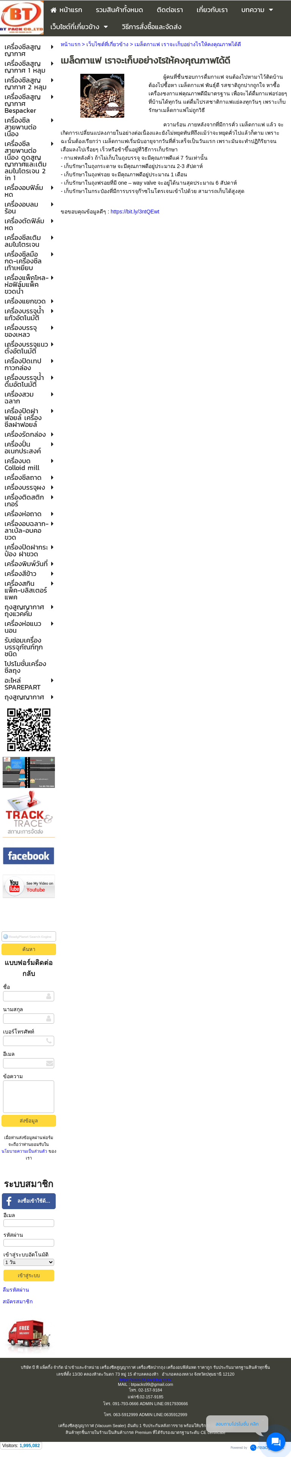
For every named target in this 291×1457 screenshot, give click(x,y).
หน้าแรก (70, 44)
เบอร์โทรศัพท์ (18, 1032)
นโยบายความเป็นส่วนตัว (25, 1151)
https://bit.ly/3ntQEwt (135, 212)
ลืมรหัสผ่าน (16, 1290)
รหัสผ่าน (13, 1235)
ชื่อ (6, 987)
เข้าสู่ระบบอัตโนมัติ (25, 1255)
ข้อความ (13, 1076)
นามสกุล (13, 1009)
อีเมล (9, 1054)
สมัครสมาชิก (18, 1301)
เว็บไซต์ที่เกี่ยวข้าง (107, 44)
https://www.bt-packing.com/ (146, 1380)
